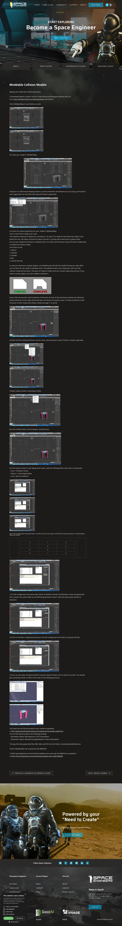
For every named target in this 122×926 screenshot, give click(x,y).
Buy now (13, 884)
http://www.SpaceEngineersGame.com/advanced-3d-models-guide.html (37, 731)
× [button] (25, 894)
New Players (46, 66)
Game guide (48, 5)
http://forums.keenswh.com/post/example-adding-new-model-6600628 (37, 756)
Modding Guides (105, 66)
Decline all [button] (20, 918)
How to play (14, 892)
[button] (14, 922)
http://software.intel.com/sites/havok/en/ (29, 99)
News (37, 5)
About (16, 66)
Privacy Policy (68, 892)
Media (83, 5)
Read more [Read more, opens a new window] (15, 903)
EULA (38, 892)
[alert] (14, 908)
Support (74, 5)
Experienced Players (75, 66)
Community (61, 5)
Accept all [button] (8, 918)
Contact (65, 888)
